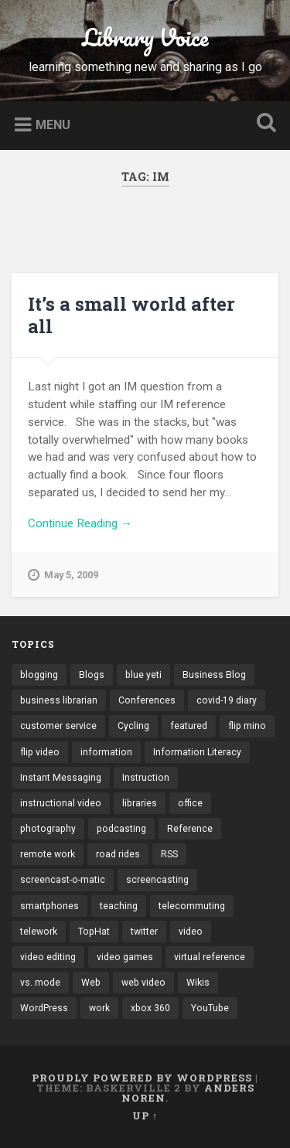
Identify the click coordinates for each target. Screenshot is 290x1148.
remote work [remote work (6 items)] (47, 854)
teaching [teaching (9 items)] (119, 906)
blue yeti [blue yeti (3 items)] (143, 674)
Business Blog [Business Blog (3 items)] (214, 674)
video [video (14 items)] (191, 931)
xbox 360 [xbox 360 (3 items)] (150, 1008)
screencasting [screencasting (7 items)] (157, 879)
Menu (53, 124)
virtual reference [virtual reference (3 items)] (209, 957)
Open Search (263, 124)
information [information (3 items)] (106, 752)
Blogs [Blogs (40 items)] (91, 674)
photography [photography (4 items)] (48, 828)
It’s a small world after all (131, 315)
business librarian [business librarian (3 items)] (58, 700)
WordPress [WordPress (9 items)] (44, 1008)
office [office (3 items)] (190, 803)
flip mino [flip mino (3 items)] (247, 725)
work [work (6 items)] (99, 1008)
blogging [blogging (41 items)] (39, 674)
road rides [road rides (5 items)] (118, 854)
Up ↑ (145, 1115)
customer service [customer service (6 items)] (58, 725)
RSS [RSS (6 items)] (169, 854)
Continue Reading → (80, 523)
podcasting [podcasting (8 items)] (121, 828)
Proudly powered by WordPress (142, 1077)
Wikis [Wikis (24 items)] (198, 982)
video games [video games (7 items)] (125, 957)
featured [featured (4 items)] (188, 725)
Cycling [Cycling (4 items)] (133, 725)
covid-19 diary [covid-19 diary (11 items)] (226, 700)
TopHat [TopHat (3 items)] (94, 931)
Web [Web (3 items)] (91, 982)
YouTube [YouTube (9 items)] (210, 1008)
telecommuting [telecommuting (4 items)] (192, 906)
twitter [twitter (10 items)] (144, 931)
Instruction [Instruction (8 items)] (145, 777)
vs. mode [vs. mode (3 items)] (40, 982)
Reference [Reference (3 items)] (190, 828)
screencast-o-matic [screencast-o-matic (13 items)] (62, 879)
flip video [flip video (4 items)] (40, 752)
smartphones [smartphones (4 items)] (49, 906)
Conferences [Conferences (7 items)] (147, 700)
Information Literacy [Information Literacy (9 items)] (197, 752)
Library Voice (145, 37)
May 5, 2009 (63, 575)
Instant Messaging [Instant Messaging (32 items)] (60, 777)
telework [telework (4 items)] (38, 931)
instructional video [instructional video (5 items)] (60, 803)
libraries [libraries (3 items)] (139, 803)
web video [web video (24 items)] (143, 982)
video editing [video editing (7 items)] (48, 957)
